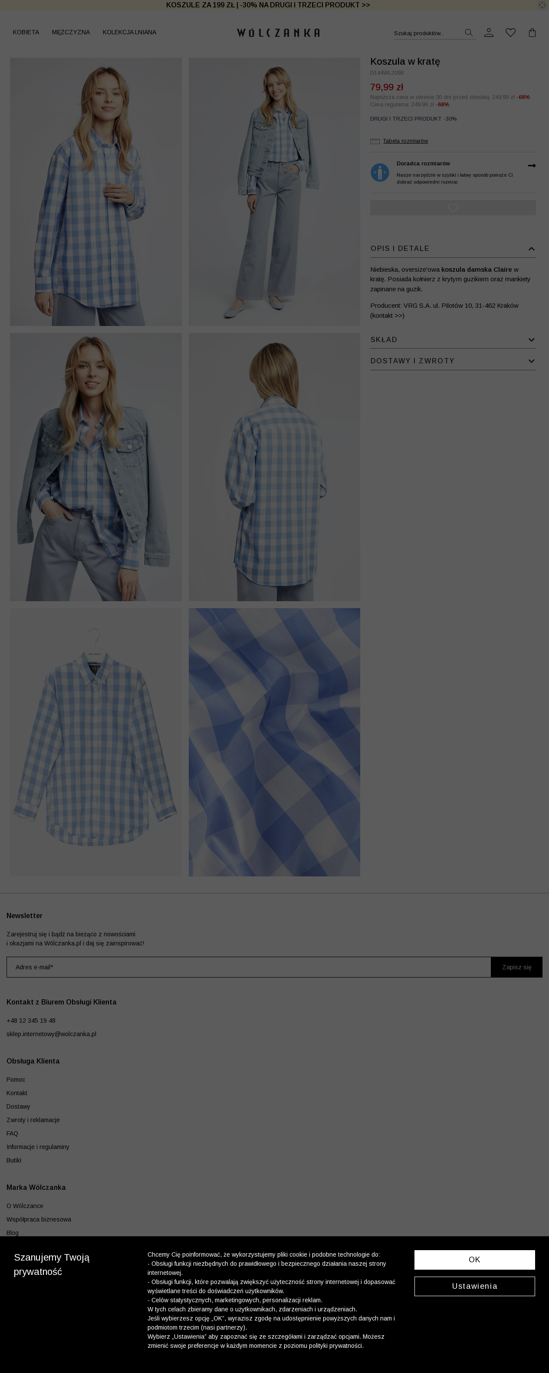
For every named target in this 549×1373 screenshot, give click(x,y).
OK (475, 1259)
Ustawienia (474, 1286)
